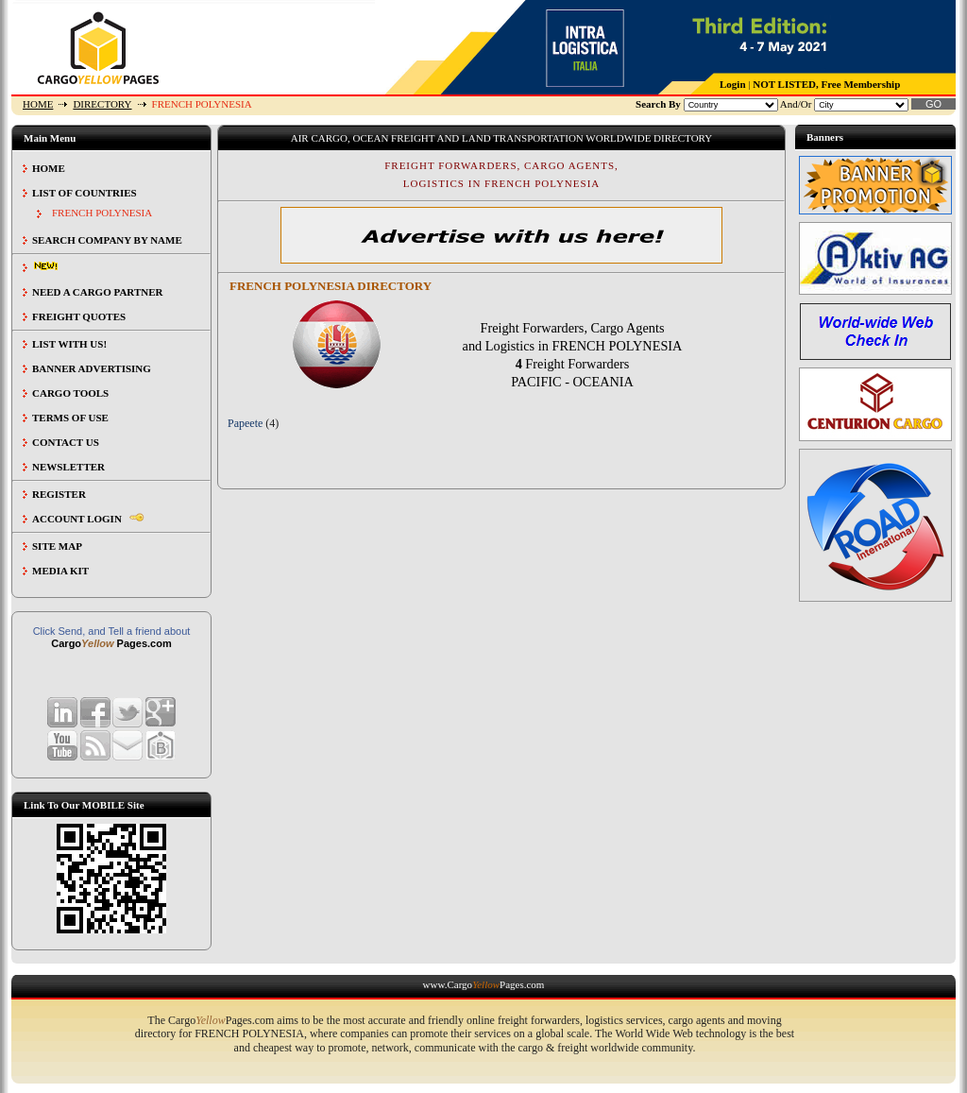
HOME (38, 104)
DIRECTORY (102, 104)
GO (933, 104)
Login (733, 84)
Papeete (245, 423)
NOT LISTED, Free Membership (826, 84)
